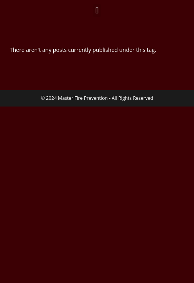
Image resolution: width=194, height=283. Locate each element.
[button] (97, 10)
